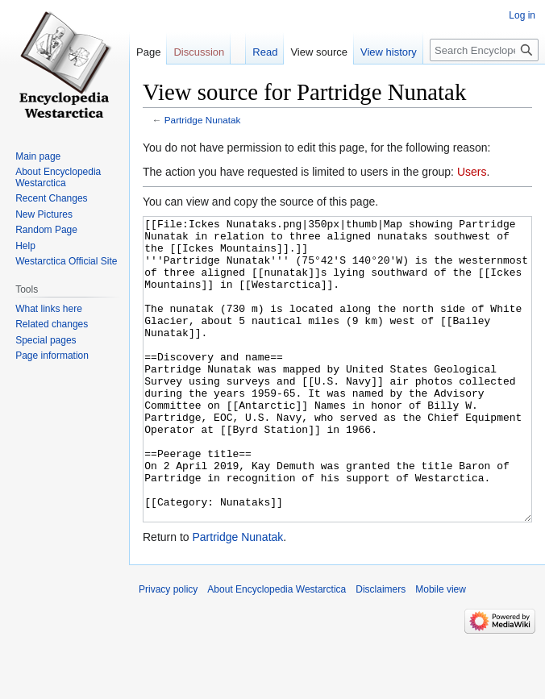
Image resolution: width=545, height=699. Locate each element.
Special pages (45, 340)
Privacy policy (168, 649)
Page (148, 52)
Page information (52, 355)
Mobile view (440, 649)
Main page (37, 156)
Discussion (198, 52)
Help (25, 246)
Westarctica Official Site (66, 261)
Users (472, 171)
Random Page (46, 229)
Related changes (51, 324)
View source (318, 52)
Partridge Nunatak (202, 119)
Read (264, 52)
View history (388, 52)
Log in (522, 15)
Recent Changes (51, 198)
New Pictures (44, 214)
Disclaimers (381, 649)
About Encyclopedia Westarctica (58, 177)
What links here (48, 308)
